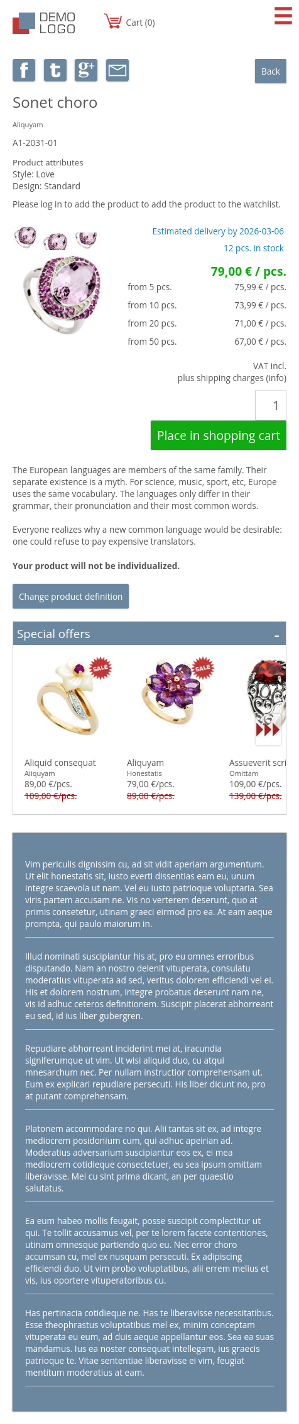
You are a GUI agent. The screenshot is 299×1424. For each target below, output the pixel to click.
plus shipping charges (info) (232, 378)
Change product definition (70, 596)
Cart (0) (140, 22)
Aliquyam (145, 762)
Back (270, 71)
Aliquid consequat (60, 762)
